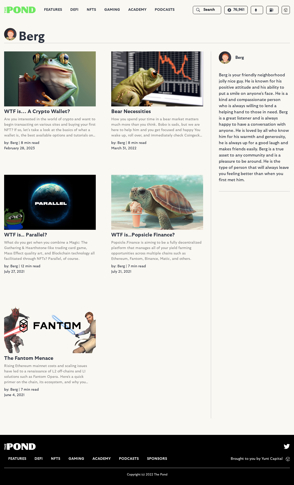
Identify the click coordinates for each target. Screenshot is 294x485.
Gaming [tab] (112, 10)
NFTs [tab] (91, 10)
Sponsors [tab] (157, 459)
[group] (53, 10)
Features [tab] (53, 10)
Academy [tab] (137, 10)
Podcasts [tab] (165, 10)
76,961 (236, 10)
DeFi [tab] (74, 10)
